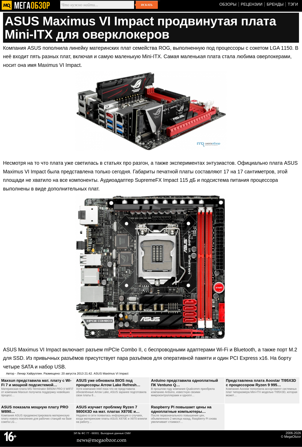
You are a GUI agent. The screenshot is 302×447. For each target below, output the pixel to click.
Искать (146, 4)
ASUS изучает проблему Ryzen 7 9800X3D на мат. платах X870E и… (108, 409)
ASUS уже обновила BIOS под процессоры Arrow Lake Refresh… (108, 382)
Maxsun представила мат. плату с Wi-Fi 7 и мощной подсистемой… (36, 382)
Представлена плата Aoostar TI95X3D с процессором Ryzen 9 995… (261, 382)
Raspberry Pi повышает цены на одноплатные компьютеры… (181, 409)
